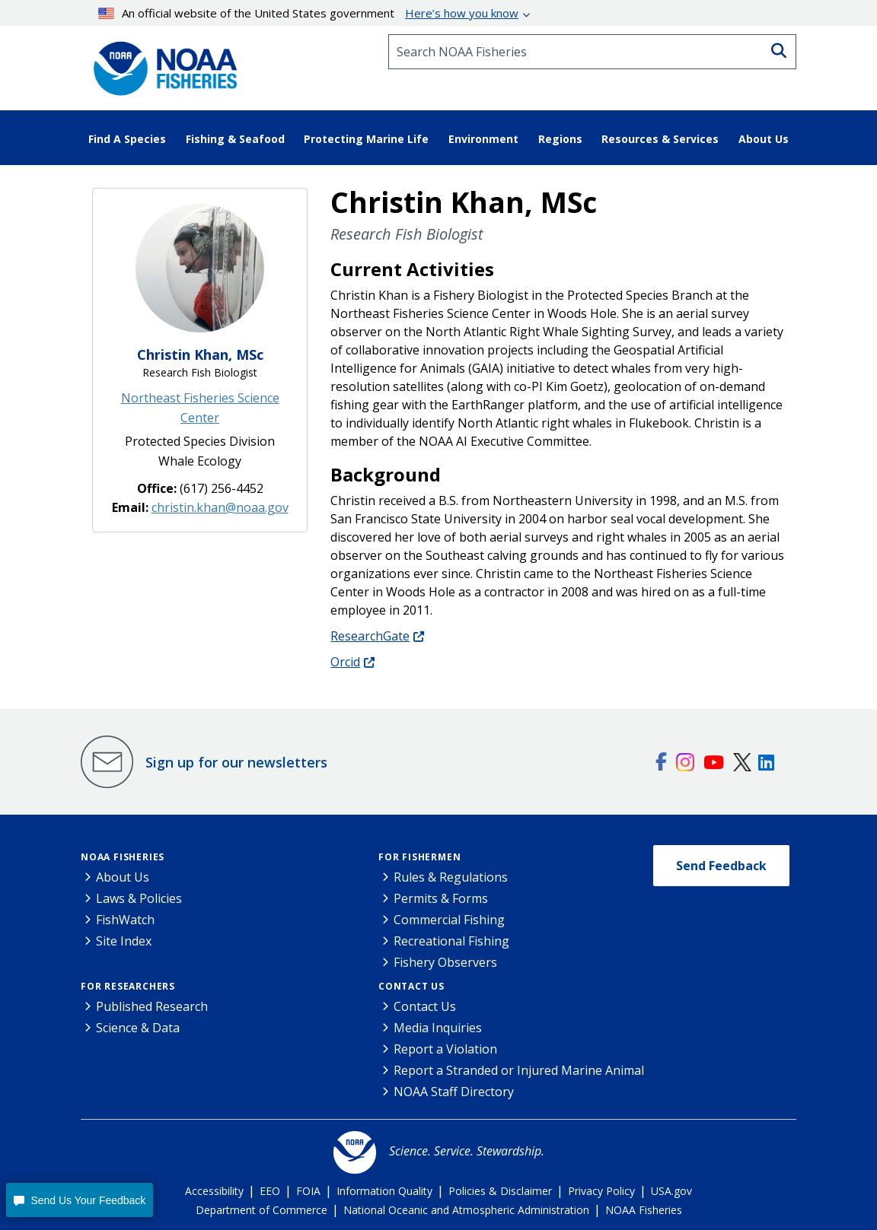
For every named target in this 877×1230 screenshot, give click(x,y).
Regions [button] (560, 139)
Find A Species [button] (127, 139)
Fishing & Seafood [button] (235, 139)
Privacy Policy (601, 1191)
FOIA (308, 1191)
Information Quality (384, 1191)
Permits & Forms (441, 898)
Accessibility (214, 1191)
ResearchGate (370, 636)
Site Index (123, 941)
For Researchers (128, 986)
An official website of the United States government (308, 13)
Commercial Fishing (449, 919)
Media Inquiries (438, 1027)
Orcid (345, 661)
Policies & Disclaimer (500, 1191)
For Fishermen (419, 856)
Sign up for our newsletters (236, 762)
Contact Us (411, 986)
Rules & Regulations (451, 877)
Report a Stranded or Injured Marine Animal (519, 1070)
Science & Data (138, 1027)
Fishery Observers (445, 962)
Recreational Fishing (451, 941)
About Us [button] (763, 139)
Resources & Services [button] (660, 139)
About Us (122, 877)
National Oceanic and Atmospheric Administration (466, 1210)
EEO (270, 1191)
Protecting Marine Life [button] (366, 139)
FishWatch (125, 919)
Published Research (152, 1006)
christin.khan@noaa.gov (220, 507)
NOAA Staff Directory (454, 1091)
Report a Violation (445, 1049)
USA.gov (671, 1191)
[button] (79, 1200)
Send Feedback (721, 865)
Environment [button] (483, 139)
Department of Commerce (261, 1210)
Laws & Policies (139, 898)
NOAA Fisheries (122, 856)
